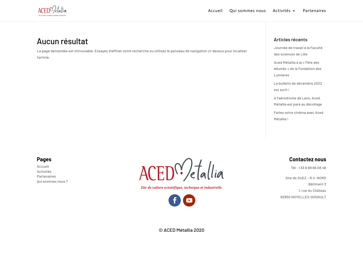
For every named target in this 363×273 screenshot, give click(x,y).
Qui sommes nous (247, 11)
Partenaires (314, 11)
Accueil (215, 11)
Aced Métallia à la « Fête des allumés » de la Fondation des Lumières (297, 68)
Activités (282, 11)
